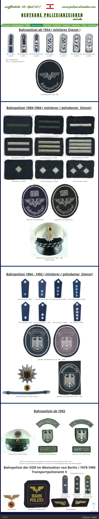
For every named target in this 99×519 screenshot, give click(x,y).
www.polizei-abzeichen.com (78, 7)
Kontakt (94, 517)
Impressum (86, 517)
